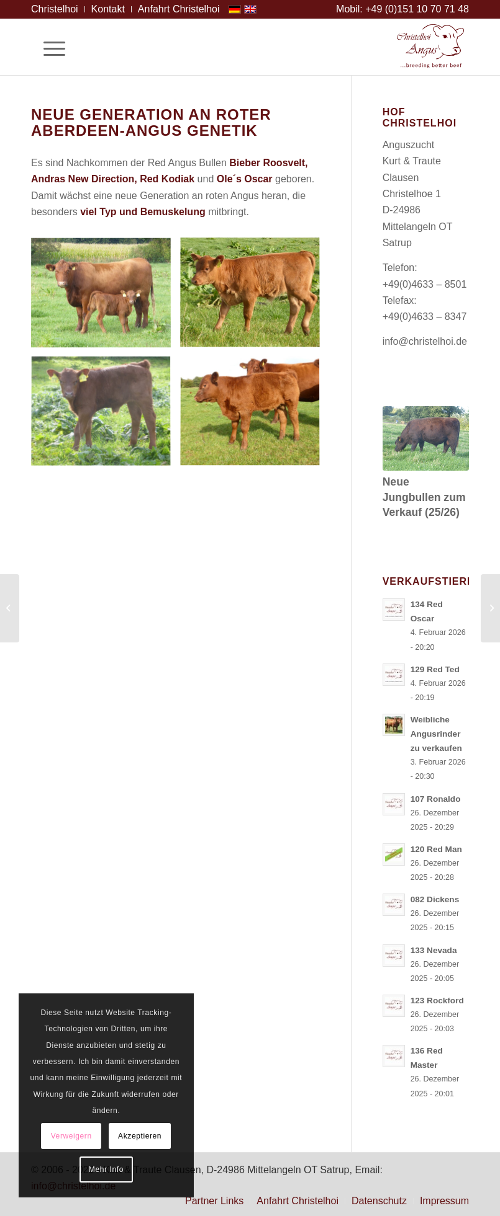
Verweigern (71, 1136)
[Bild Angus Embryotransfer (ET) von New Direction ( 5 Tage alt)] (105, 416)
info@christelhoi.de (425, 341)
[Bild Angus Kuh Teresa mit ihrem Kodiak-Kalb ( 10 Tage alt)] (105, 297)
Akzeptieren (139, 1136)
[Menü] (48, 47)
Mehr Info (106, 1169)
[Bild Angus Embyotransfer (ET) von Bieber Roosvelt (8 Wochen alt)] (254, 416)
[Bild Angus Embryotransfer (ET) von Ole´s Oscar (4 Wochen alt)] (254, 297)
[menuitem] (58, 9)
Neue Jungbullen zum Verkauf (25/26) (424, 497)
